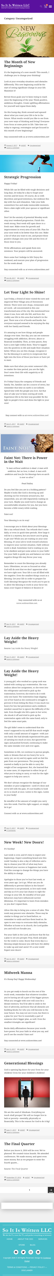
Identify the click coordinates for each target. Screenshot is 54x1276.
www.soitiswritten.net (37, 415)
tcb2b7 (23, 145)
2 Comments (11, 830)
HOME (10, 1239)
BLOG (32, 1245)
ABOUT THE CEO (25, 1239)
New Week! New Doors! (24, 842)
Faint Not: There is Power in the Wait (25, 459)
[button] (50, 6)
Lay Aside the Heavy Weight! (21, 640)
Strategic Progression (22, 177)
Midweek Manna (18, 972)
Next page (51, 1190)
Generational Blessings (23, 1063)
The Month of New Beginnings (19, 64)
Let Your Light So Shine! (24, 292)
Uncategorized (35, 145)
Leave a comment (12, 148)
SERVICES (42, 1239)
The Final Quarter (19, 1143)
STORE (22, 1245)
